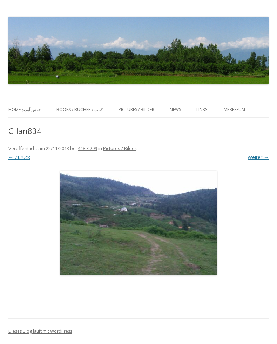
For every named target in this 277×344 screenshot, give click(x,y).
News (175, 110)
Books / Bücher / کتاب (79, 110)
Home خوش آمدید (24, 110)
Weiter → (258, 157)
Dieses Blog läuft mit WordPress (40, 331)
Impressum (234, 110)
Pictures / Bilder (136, 110)
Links (201, 110)
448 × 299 (87, 148)
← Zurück (19, 157)
